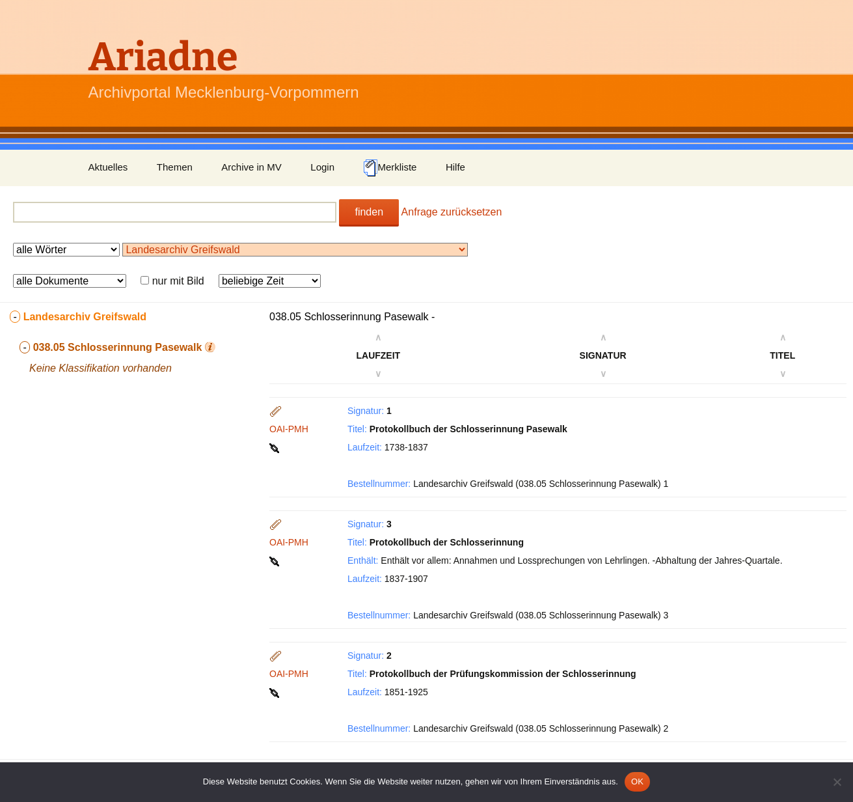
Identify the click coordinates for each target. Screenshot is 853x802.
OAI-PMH (288, 429)
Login (322, 167)
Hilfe (455, 167)
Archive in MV (251, 167)
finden (369, 211)
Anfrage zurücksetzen (451, 211)
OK (637, 781)
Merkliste (389, 167)
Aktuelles (108, 167)
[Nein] (836, 781)
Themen (175, 167)
